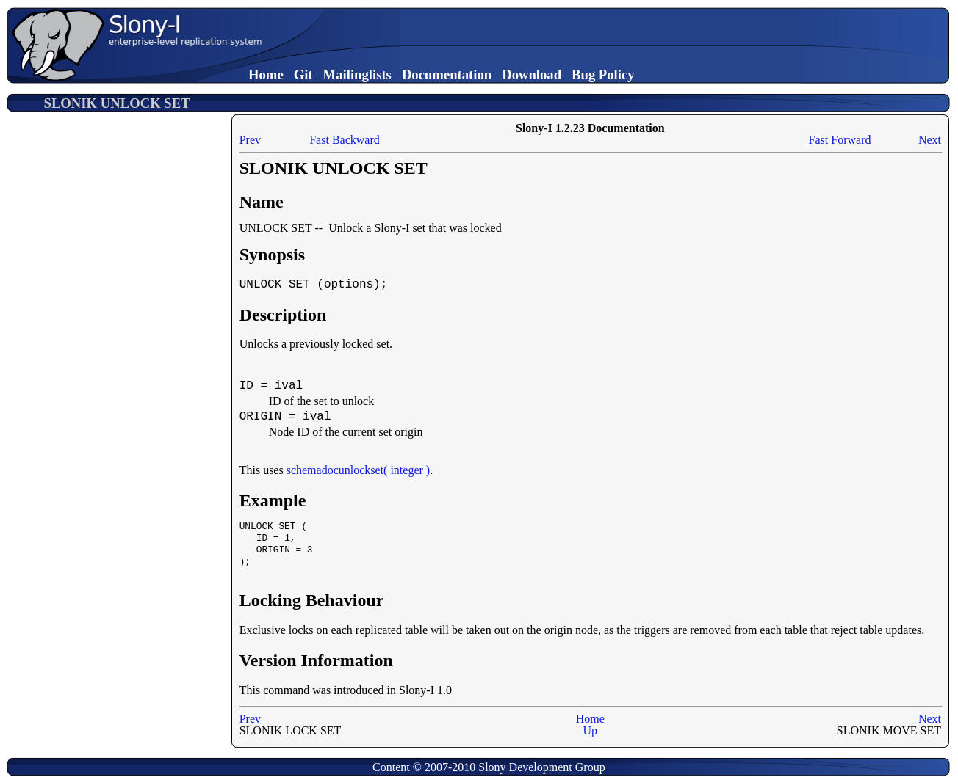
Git (303, 74)
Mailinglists (357, 74)
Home (266, 74)
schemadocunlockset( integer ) (358, 470)
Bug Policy (603, 74)
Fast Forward (840, 140)
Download (531, 74)
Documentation (446, 74)
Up (590, 730)
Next (929, 140)
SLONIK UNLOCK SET (117, 103)
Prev (250, 140)
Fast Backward (344, 140)
